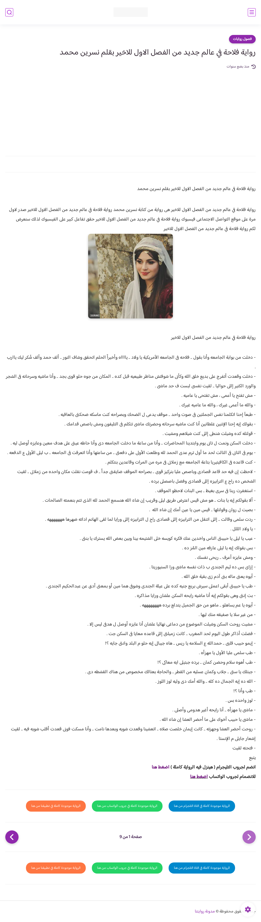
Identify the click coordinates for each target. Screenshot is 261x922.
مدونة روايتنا (205, 911)
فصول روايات (242, 39)
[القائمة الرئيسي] (252, 12)
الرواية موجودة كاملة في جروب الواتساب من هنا (127, 806)
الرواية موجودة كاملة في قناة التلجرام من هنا (202, 806)
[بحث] (9, 12)
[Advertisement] (130, 110)
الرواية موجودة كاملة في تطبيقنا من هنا (55, 806)
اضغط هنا (160, 767)
